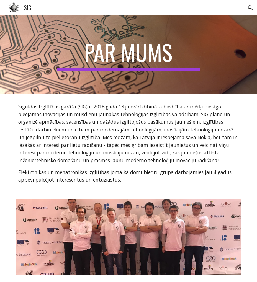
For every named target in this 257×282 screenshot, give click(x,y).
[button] (250, 7)
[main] (128, 55)
